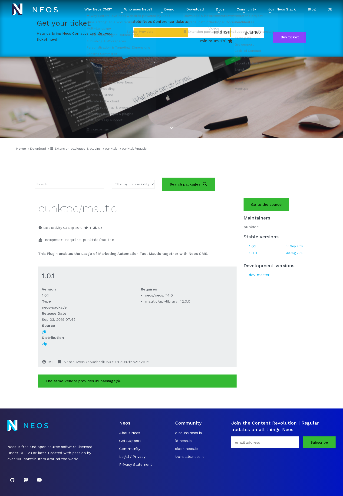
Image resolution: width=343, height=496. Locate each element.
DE (330, 9)
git (44, 331)
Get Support (130, 441)
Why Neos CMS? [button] (98, 9)
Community (129, 448)
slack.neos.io (186, 448)
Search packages (189, 184)
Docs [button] (220, 9)
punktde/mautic (134, 148)
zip (44, 343)
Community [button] (246, 9)
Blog (312, 9)
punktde (111, 148)
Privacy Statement (135, 464)
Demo (169, 9)
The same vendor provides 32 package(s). (83, 381)
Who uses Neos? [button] (138, 9)
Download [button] (195, 9)
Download (38, 148)
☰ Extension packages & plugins (75, 148)
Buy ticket (289, 37)
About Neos (129, 433)
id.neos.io (183, 441)
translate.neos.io (189, 456)
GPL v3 (26, 453)
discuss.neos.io (188, 433)
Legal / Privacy (132, 456)
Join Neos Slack (282, 9)
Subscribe (319, 442)
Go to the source (266, 204)
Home (21, 148)
